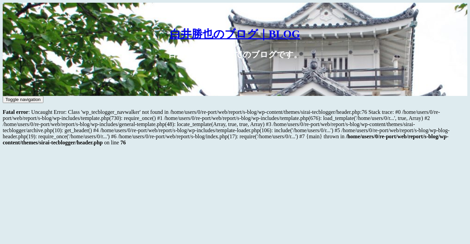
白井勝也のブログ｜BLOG (235, 34)
